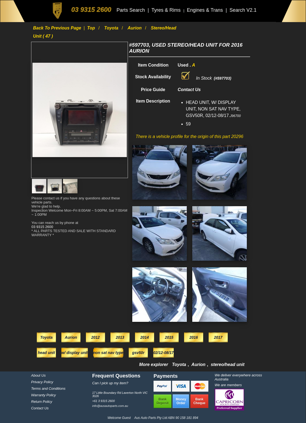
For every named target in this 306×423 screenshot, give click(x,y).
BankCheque (199, 401)
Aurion (135, 28)
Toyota (111, 28)
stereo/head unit (228, 364)
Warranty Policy (43, 395)
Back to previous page (57, 28)
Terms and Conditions (48, 388)
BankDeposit (163, 401)
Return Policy (41, 402)
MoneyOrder (181, 401)
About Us (38, 375)
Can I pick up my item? (110, 383)
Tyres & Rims (166, 10)
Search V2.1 (242, 10)
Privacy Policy (42, 382)
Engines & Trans (205, 10)
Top (91, 28)
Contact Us (40, 408)
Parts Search (131, 10)
